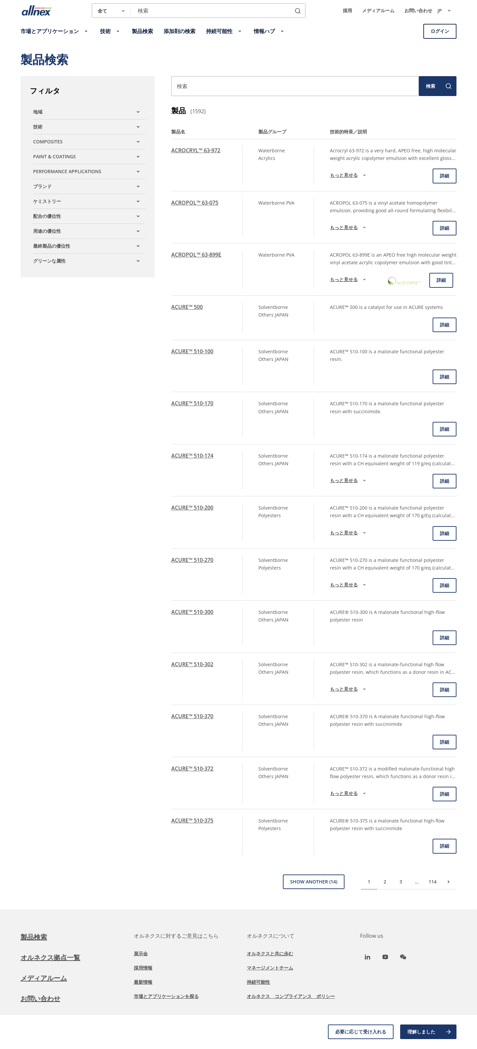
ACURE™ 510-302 (192, 664)
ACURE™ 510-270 (192, 560)
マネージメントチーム (270, 968)
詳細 (444, 176)
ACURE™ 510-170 (192, 403)
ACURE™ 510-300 (192, 612)
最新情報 (143, 982)
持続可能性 (258, 982)
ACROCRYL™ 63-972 (195, 150)
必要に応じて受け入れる (360, 1031)
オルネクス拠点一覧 (50, 957)
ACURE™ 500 (187, 307)
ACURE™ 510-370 (192, 716)
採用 (347, 10)
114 (433, 881)
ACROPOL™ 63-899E (196, 254)
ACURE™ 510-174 (192, 455)
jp (447, 10)
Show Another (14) (313, 881)
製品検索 (34, 936)
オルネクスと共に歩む (270, 953)
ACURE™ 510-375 (192, 820)
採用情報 (143, 968)
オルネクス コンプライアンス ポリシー (291, 996)
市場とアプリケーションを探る (166, 996)
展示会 (141, 953)
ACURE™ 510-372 (192, 768)
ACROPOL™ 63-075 (194, 202)
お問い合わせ (418, 10)
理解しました (429, 1031)
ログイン (440, 31)
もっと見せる (349, 175)
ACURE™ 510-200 (192, 507)
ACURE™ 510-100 (192, 351)
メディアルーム (378, 10)
